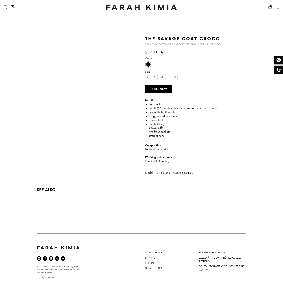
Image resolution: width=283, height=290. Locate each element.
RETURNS (150, 263)
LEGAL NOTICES (153, 268)
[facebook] (45, 258)
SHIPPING (150, 258)
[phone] (57, 258)
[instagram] (39, 258)
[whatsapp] (51, 258)
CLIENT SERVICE (153, 252)
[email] (63, 258)
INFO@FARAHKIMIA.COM (212, 252)
